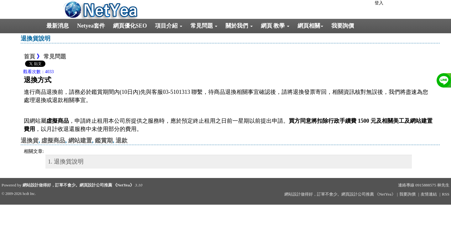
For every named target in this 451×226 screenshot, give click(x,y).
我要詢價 (342, 26)
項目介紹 (168, 26)
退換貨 (30, 140)
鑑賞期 (104, 140)
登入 (379, 3)
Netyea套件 (91, 26)
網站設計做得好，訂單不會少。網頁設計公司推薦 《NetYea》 (78, 185)
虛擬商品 (53, 140)
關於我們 (239, 26)
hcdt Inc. (29, 193)
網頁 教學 (275, 26)
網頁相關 (310, 26)
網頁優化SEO (130, 26)
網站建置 (80, 140)
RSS (445, 194)
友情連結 (429, 194)
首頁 (29, 56)
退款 (121, 140)
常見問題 (204, 26)
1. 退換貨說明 (66, 161)
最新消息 (57, 26)
